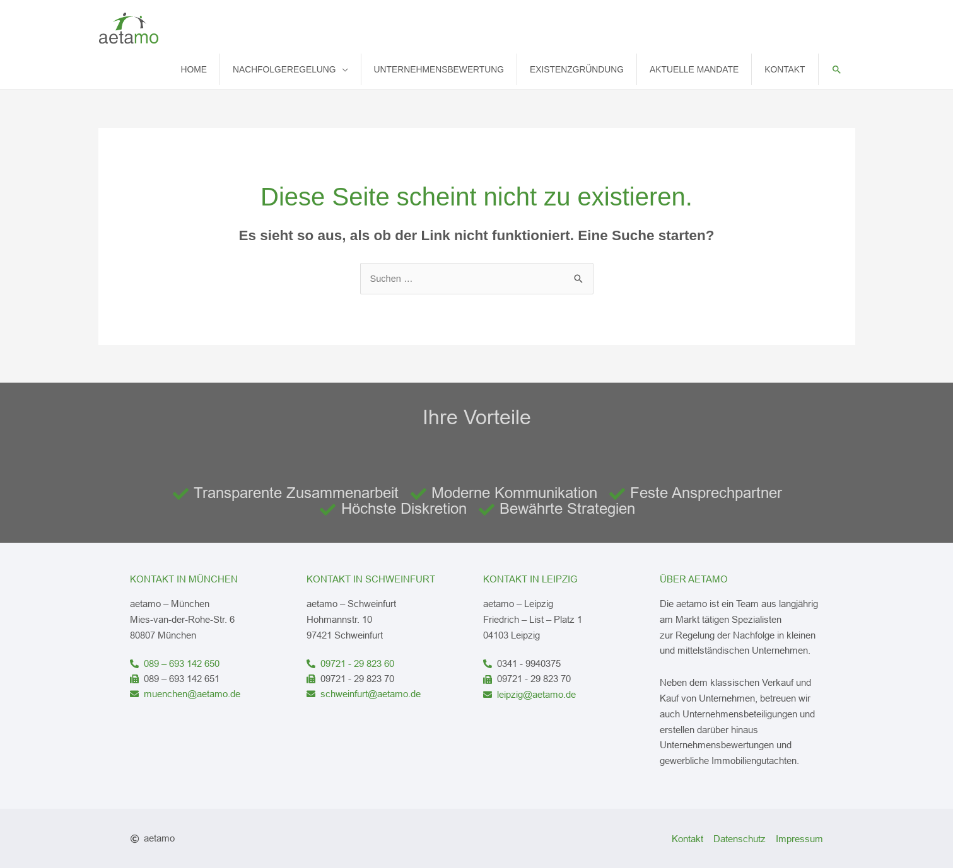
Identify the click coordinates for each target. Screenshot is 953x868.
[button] (837, 68)
